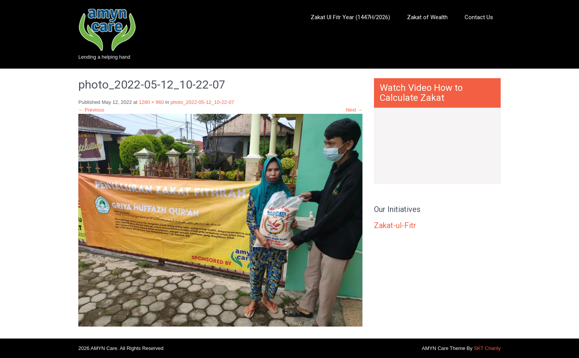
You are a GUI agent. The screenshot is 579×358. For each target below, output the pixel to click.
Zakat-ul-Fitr (395, 225)
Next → (354, 110)
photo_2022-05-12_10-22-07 (202, 102)
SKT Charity (487, 348)
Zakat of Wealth (427, 17)
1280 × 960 (151, 102)
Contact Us (479, 17)
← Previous (91, 110)
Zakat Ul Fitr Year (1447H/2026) (350, 17)
